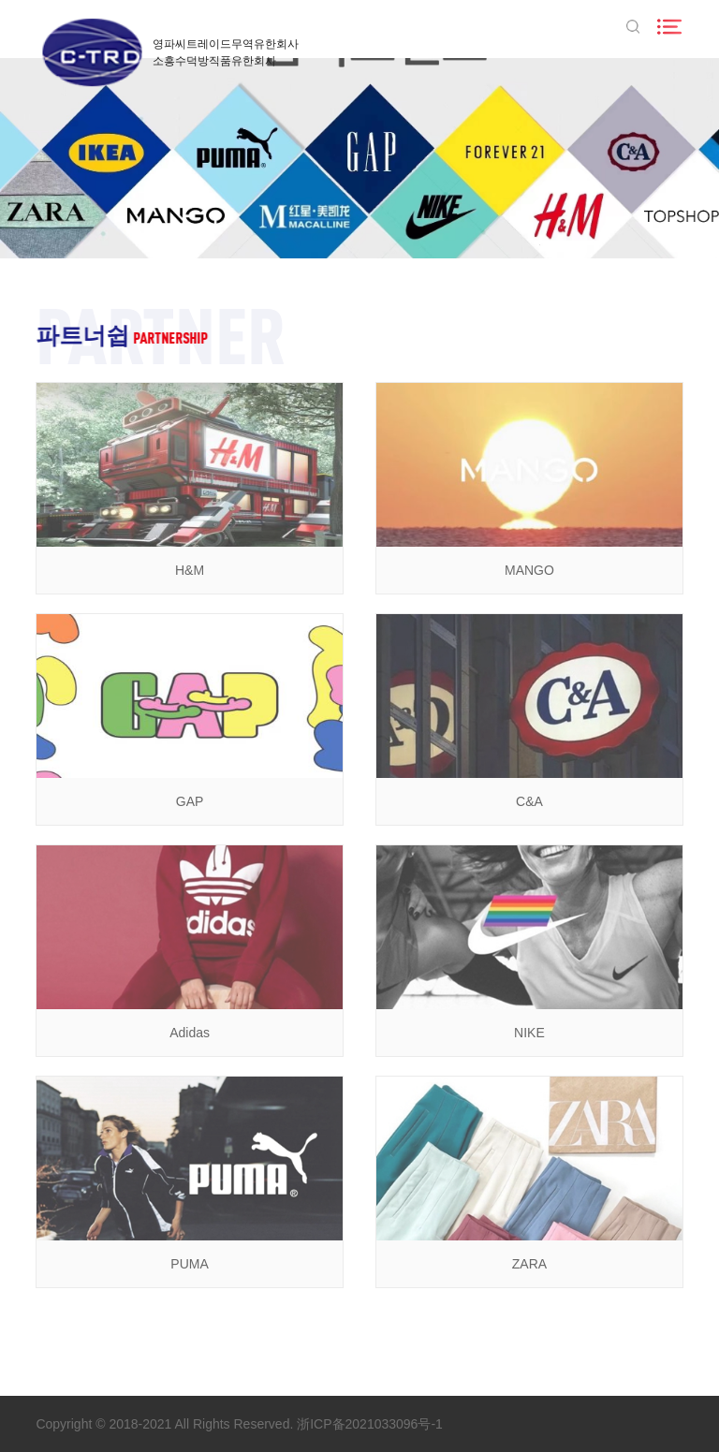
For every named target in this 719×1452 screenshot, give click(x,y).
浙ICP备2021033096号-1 (370, 1423)
